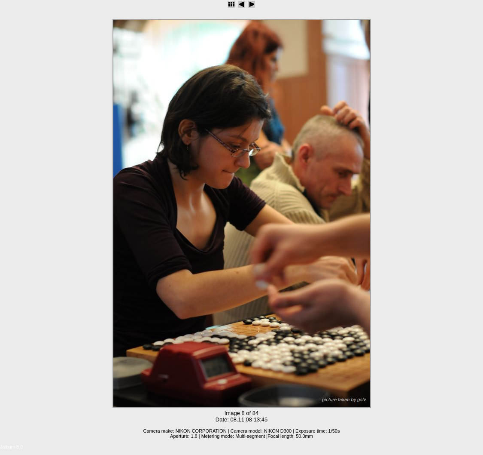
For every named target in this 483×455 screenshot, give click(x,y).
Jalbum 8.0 (11, 446)
